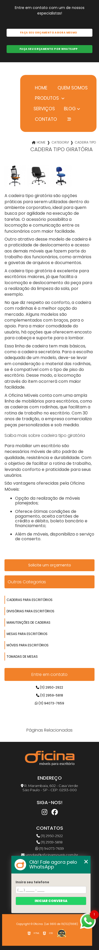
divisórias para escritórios (30, 611)
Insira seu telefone (32, 882)
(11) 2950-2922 (49, 687)
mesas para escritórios (27, 634)
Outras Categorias (27, 582)
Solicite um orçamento (49, 565)
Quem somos (72, 88)
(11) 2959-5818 (49, 695)
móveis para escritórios (28, 645)
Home (40, 88)
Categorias (60, 142)
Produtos (47, 98)
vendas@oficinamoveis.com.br (49, 855)
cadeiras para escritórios (30, 600)
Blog (70, 109)
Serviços (44, 109)
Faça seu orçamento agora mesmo (48, 32)
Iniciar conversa (51, 901)
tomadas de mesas (22, 656)
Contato (45, 119)
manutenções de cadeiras (28, 622)
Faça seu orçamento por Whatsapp (49, 49)
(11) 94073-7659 (49, 703)
